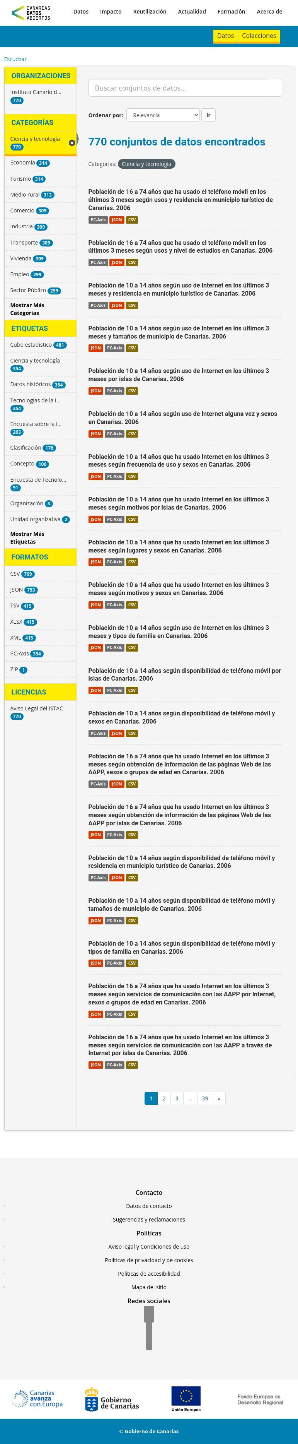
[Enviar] (275, 88)
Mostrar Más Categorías (27, 309)
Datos (81, 11)
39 (205, 1098)
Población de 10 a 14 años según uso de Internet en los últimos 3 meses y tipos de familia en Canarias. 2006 (179, 632)
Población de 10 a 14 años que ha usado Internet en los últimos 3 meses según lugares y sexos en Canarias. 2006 (179, 546)
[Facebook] (149, 1315)
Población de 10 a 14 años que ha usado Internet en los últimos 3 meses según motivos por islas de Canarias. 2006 (179, 503)
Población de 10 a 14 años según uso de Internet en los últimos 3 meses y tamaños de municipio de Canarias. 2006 (179, 332)
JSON (117, 219)
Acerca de (270, 11)
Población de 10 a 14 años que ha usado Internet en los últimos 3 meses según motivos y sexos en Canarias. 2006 (179, 589)
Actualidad (192, 11)
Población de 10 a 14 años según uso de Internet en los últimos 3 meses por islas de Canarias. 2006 (179, 375)
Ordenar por (105, 115)
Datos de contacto (149, 1206)
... (190, 1098)
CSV (132, 219)
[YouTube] (149, 1342)
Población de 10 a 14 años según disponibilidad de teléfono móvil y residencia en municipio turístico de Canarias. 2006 (182, 862)
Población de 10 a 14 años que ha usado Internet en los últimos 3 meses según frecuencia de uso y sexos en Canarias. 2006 (179, 461)
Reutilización (149, 11)
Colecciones (259, 35)
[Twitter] (149, 1328)
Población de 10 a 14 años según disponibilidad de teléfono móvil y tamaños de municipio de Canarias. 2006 (182, 904)
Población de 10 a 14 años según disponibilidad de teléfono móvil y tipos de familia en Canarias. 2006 (182, 947)
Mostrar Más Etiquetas (27, 537)
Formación (231, 11)
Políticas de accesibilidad (149, 1273)
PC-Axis (98, 219)
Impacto (111, 11)
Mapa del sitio (149, 1287)
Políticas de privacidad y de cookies (149, 1260)
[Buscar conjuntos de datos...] (178, 88)
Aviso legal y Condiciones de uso (149, 1246)
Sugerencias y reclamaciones (149, 1219)
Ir (208, 114)
